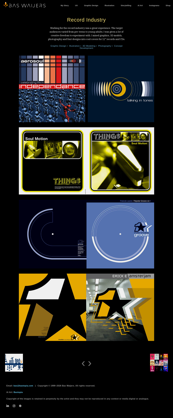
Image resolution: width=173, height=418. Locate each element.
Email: (19, 386)
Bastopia (18, 392)
